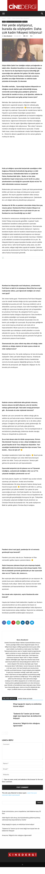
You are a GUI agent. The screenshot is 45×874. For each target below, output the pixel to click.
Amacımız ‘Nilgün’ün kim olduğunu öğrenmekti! (17, 835)
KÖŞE (8, 18)
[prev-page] (3, 733)
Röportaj (25, 21)
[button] (3, 13)
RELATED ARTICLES (9, 699)
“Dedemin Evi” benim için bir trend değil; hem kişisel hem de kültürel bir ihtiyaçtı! (27, 716)
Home (3, 18)
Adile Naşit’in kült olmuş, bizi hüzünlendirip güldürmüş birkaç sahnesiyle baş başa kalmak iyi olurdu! (21, 819)
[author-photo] (22, 636)
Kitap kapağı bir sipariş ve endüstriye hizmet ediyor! (18, 824)
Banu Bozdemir (8, 36)
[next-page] (6, 733)
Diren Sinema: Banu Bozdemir (20, 18)
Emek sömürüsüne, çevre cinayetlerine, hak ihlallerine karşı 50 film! (21, 812)
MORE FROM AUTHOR (25, 699)
